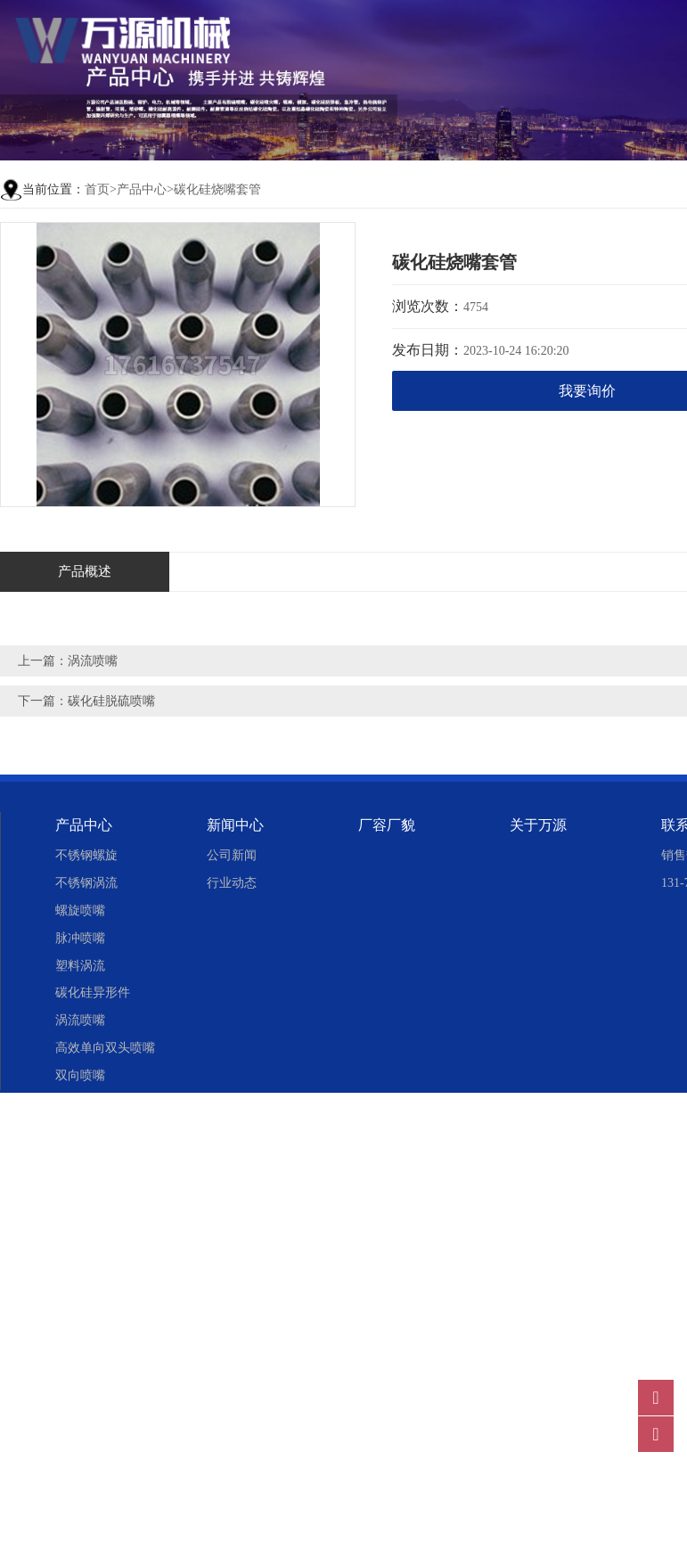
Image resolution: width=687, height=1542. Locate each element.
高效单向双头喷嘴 (105, 1047)
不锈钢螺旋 (86, 855)
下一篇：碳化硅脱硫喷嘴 (86, 701)
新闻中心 (235, 825)
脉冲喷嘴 (80, 938)
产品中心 (142, 189)
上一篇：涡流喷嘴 (68, 661)
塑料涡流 (80, 965)
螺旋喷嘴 (80, 910)
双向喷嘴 (80, 1075)
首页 (97, 189)
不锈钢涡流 (86, 883)
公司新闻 (232, 855)
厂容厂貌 (386, 825)
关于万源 (538, 825)
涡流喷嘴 (80, 1020)
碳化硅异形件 (92, 992)
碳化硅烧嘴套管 (217, 189)
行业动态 (232, 883)
